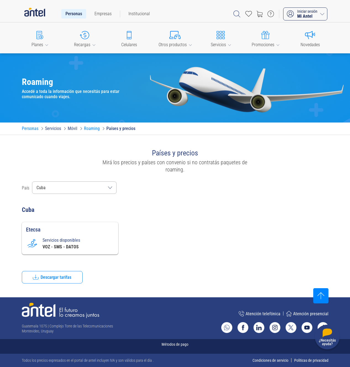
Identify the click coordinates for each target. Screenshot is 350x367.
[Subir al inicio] (320, 295)
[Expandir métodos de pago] (175, 346)
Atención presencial (307, 313)
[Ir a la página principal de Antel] (60, 310)
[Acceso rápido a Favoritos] (248, 14)
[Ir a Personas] (30, 128)
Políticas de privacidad (311, 360)
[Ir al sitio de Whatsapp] (226, 327)
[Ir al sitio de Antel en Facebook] (242, 327)
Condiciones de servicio (270, 360)
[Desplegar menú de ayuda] (327, 338)
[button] (40, 38)
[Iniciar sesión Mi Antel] (305, 14)
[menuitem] (73, 14)
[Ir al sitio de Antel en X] (290, 327)
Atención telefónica (259, 313)
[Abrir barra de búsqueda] (236, 14)
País (25, 188)
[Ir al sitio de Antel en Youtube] (306, 327)
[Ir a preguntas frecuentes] (271, 14)
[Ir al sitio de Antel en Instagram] (274, 327)
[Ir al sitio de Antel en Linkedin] (258, 327)
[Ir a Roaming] (92, 128)
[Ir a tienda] (260, 14)
